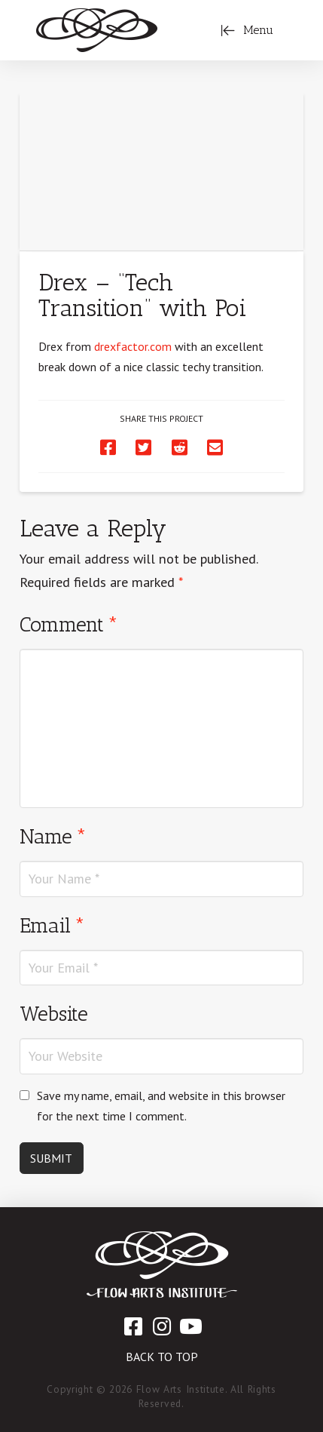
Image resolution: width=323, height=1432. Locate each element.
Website (54, 1013)
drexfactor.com (133, 346)
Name (53, 836)
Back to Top (162, 1356)
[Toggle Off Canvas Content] (247, 30)
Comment (69, 624)
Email (52, 925)
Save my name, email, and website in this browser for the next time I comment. (161, 1105)
